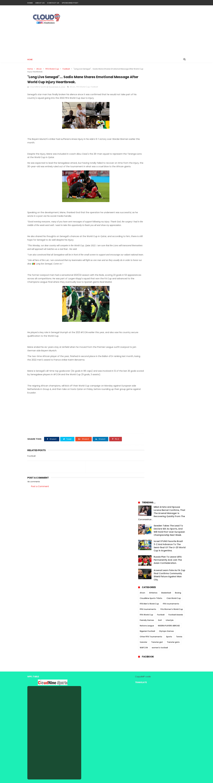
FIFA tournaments (171, 179)
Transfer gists (173, 217)
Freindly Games (147, 195)
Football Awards (175, 190)
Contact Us (53, 3)
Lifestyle (170, 195)
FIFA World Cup (52, 69)
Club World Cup (174, 173)
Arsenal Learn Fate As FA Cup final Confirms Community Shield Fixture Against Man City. (169, 150)
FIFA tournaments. (148, 184)
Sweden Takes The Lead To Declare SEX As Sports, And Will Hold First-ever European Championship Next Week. (169, 106)
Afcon (39, 69)
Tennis (179, 212)
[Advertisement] (132, 30)
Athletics (153, 168)
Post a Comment (40, 494)
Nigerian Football (147, 206)
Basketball (166, 168)
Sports (169, 212)
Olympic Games (166, 206)
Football (66, 69)
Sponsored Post (70, 3)
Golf (160, 195)
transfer (143, 217)
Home (30, 3)
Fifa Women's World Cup (171, 184)
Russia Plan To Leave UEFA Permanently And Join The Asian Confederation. (168, 135)
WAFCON (144, 223)
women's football (160, 223)
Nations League (147, 201)
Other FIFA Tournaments (151, 212)
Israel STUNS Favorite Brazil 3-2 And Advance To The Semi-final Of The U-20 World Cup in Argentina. (169, 121)
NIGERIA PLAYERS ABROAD (169, 201)
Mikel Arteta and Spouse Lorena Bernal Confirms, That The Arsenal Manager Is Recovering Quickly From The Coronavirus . (161, 88)
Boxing (178, 168)
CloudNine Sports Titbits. (151, 173)
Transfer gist (157, 217)
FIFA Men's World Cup (149, 179)
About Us (40, 3)
